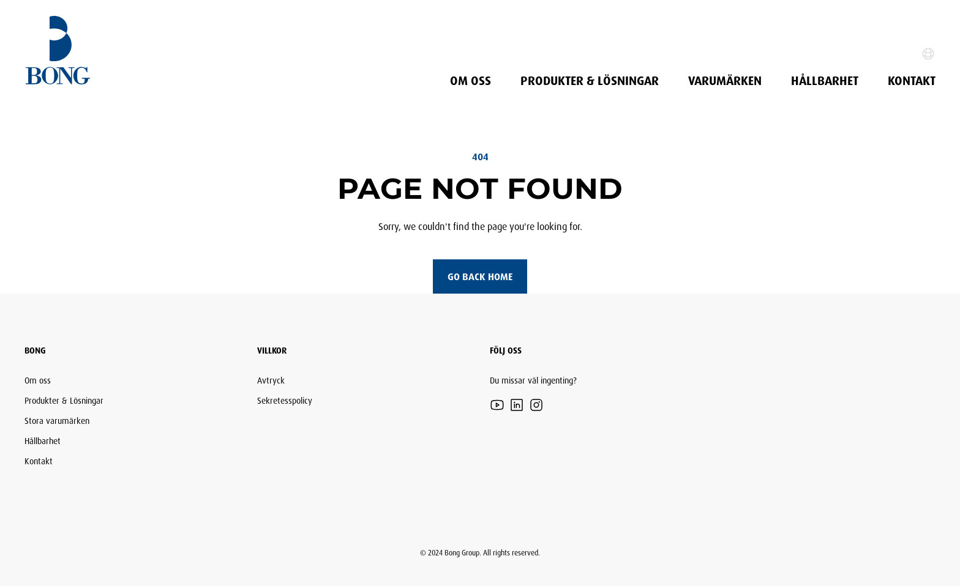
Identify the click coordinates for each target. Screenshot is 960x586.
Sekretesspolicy (284, 400)
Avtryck (271, 380)
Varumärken (725, 81)
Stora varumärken (56, 420)
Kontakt (912, 81)
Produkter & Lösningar (589, 81)
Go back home (480, 276)
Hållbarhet (824, 81)
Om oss (470, 81)
